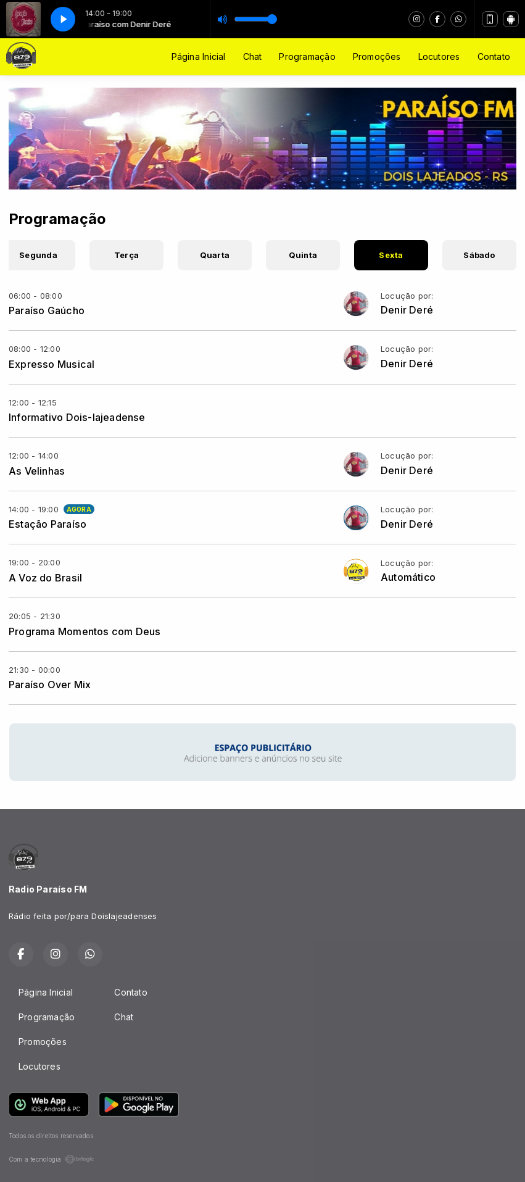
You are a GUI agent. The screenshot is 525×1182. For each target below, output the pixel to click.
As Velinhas (37, 471)
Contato (493, 56)
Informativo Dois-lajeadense (77, 417)
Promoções (377, 56)
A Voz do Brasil (45, 578)
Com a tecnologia (51, 1159)
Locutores (439, 56)
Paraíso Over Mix (50, 684)
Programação (307, 56)
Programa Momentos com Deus (84, 631)
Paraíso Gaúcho (47, 310)
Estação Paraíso (47, 524)
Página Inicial (199, 56)
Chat (252, 56)
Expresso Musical (51, 364)
